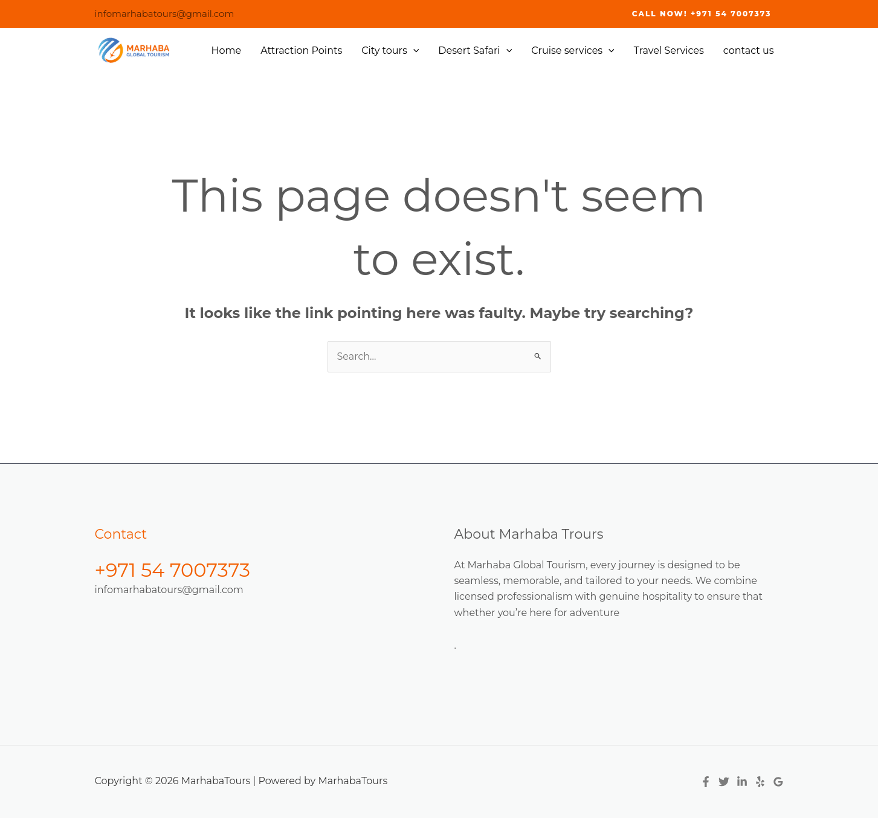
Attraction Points (301, 50)
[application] (413, 51)
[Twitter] (723, 781)
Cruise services (573, 51)
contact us (748, 50)
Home (226, 50)
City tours (390, 51)
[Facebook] (705, 781)
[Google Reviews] (778, 781)
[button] (702, 14)
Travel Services (669, 50)
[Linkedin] (742, 781)
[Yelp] (760, 781)
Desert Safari (475, 51)
